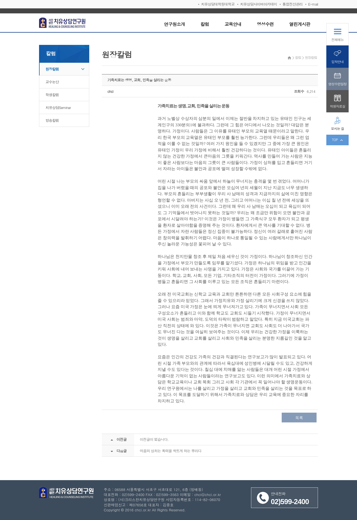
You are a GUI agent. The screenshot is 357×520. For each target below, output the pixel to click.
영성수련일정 (337, 83)
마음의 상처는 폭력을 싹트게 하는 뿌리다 (170, 450)
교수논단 (52, 81)
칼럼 (205, 24)
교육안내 (233, 24)
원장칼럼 (52, 69)
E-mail (313, 4)
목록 (299, 417)
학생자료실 (337, 106)
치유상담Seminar (58, 107)
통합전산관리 (293, 4)
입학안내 (337, 61)
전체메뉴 (337, 39)
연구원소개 (174, 24)
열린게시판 (299, 24)
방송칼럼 (52, 120)
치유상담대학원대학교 (218, 4)
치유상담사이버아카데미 (258, 4)
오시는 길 (337, 128)
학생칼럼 (52, 94)
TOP (335, 139)
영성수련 (265, 24)
